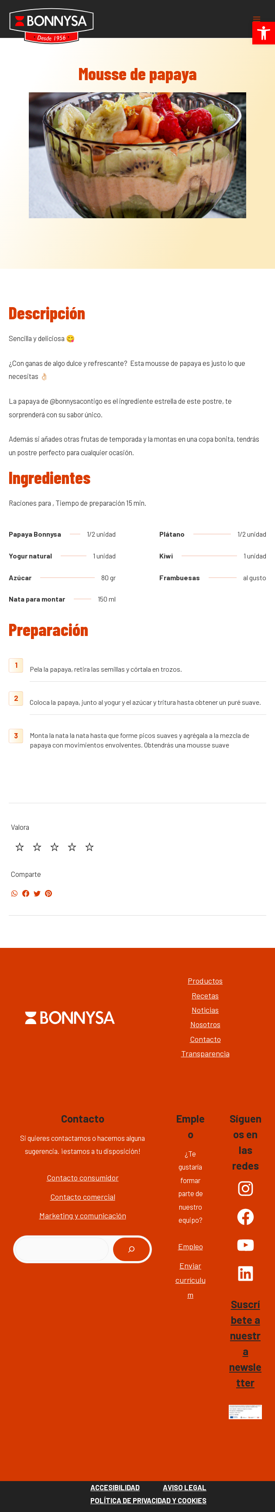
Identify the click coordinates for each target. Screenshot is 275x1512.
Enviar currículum (190, 1280)
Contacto (205, 1039)
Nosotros (205, 1024)
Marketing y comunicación (82, 1215)
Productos (205, 980)
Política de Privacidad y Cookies (148, 1500)
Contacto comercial (82, 1196)
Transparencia (205, 1053)
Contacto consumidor (83, 1177)
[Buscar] (131, 1249)
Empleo (190, 1246)
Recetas (205, 995)
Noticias (205, 1010)
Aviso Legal (184, 1487)
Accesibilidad (115, 1487)
